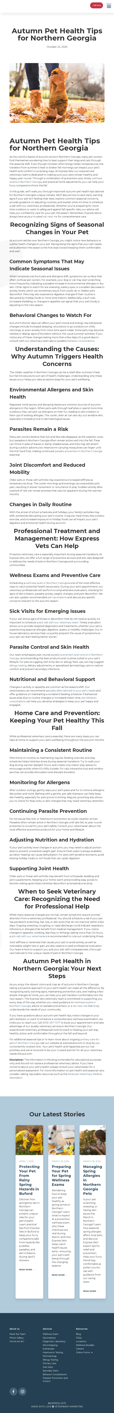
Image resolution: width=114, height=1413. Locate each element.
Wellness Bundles (85, 1345)
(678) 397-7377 (51, 1022)
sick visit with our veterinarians (29, 936)
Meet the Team (18, 1334)
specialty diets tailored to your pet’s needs (70, 690)
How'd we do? (17, 1341)
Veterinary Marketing (69, 1406)
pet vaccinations (57, 597)
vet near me (50, 216)
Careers (80, 1348)
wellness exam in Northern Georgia (47, 583)
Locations (81, 1341)
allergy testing (18, 665)
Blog (78, 1334)
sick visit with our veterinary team (58, 622)
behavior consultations (80, 341)
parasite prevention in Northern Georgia (78, 451)
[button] (109, 5)
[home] (13, 5)
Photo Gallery (17, 1337)
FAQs (79, 1337)
